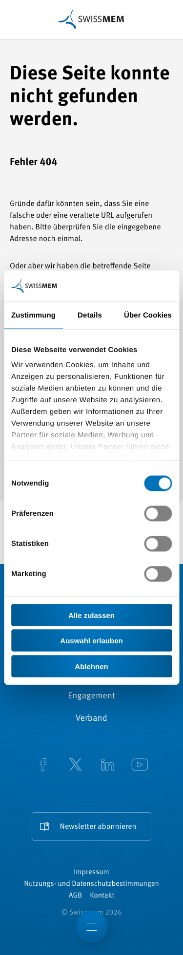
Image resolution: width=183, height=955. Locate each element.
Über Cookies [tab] (148, 315)
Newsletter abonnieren (98, 827)
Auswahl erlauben (91, 641)
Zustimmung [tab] (33, 315)
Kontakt (102, 895)
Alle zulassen (91, 615)
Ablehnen (91, 666)
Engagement (91, 696)
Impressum (91, 872)
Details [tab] (90, 315)
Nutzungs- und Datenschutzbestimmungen (91, 884)
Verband (91, 718)
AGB (75, 895)
